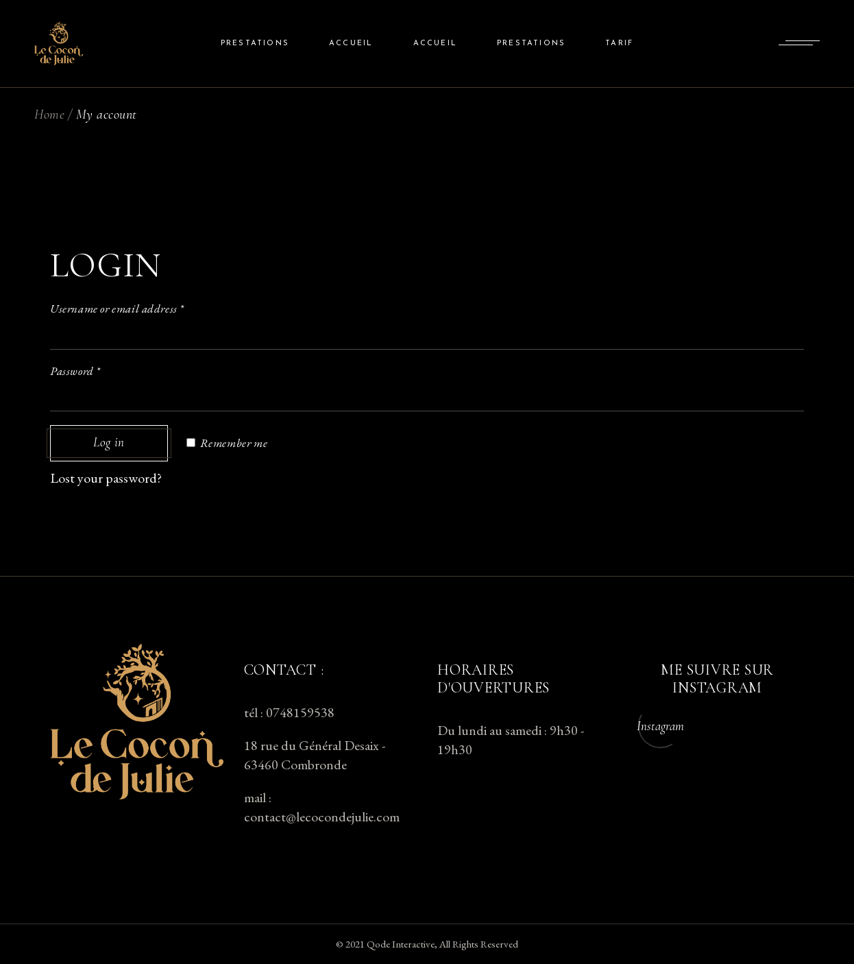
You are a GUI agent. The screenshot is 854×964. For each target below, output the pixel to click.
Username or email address (117, 308)
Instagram (660, 725)
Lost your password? (106, 478)
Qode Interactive (401, 943)
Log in (109, 443)
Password (75, 370)
